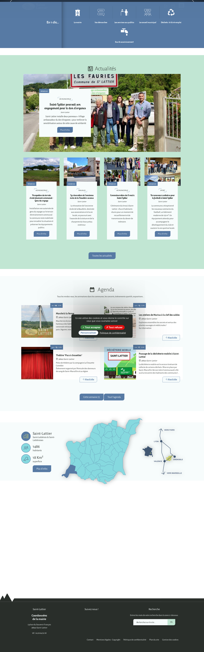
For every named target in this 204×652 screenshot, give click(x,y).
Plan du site (154, 639)
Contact (90, 639)
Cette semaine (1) (91, 495)
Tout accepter (91, 327)
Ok (171, 622)
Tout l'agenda (114, 495)
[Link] (88, 436)
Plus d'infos (65, 228)
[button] (10, 51)
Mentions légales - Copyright (108, 639)
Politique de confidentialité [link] (113, 332)
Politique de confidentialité (134, 639)
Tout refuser (114, 327)
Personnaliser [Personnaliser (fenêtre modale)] (88, 332)
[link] (173, 6)
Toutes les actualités (102, 354)
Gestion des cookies (170, 639)
